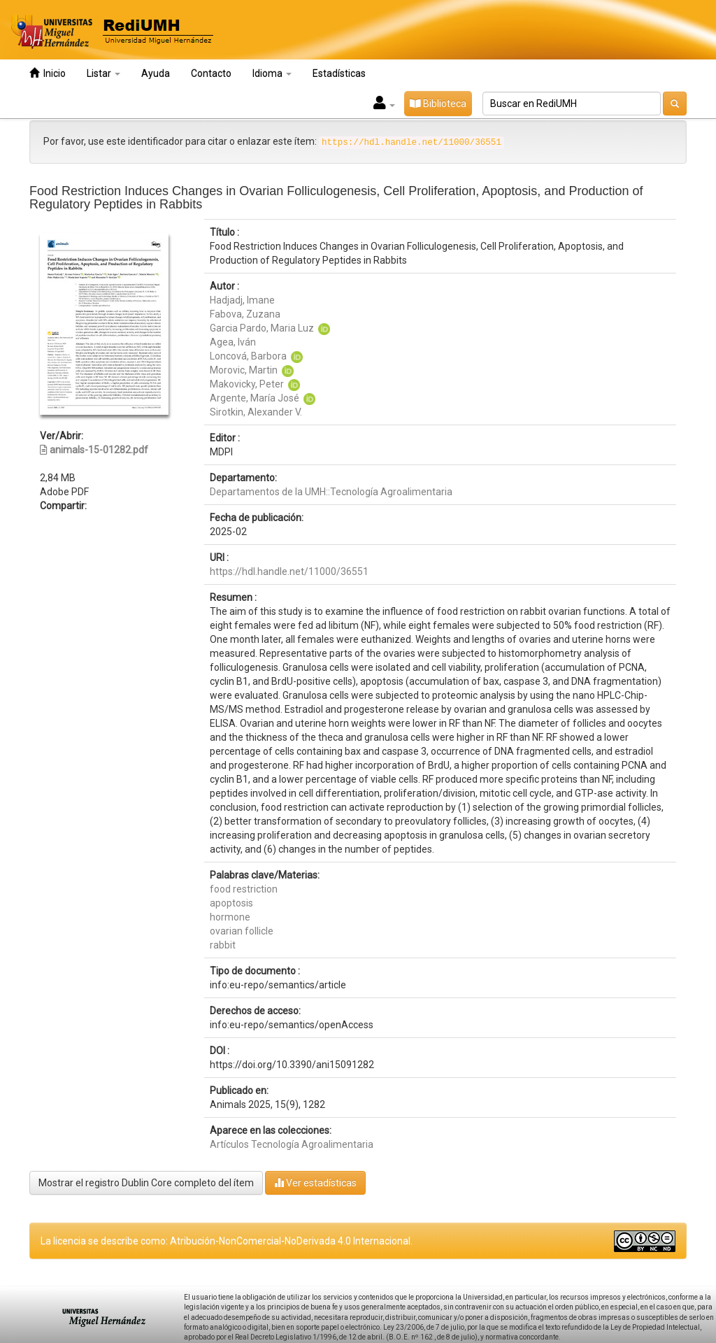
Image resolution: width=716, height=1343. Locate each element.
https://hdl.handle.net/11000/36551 (289, 571)
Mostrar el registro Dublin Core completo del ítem (146, 1182)
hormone (230, 917)
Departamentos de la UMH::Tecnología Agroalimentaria (331, 491)
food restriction (244, 889)
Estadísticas (339, 73)
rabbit (223, 945)
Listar (103, 73)
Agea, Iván (233, 342)
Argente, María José (254, 398)
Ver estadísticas (315, 1182)
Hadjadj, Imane (242, 300)
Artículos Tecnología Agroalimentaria (291, 1144)
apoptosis (231, 903)
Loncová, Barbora (248, 356)
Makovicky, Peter (247, 384)
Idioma (272, 73)
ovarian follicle (241, 931)
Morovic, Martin (244, 370)
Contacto (211, 73)
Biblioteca (438, 103)
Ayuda (155, 73)
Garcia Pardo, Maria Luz (262, 328)
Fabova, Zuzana (245, 314)
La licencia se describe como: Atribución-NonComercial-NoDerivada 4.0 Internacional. (227, 1240)
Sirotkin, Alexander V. (256, 412)
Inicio (47, 73)
